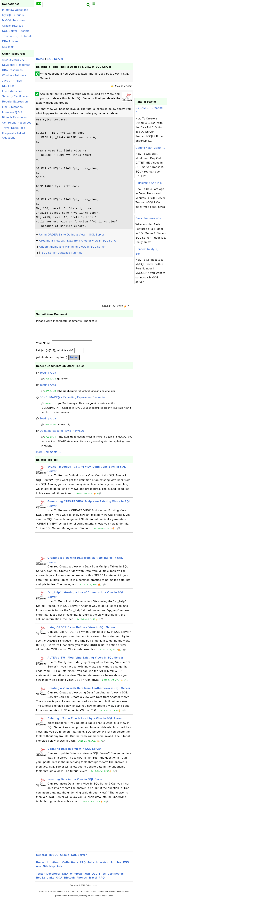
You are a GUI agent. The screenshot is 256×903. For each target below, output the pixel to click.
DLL (94, 877)
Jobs (91, 865)
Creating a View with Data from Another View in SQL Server (78, 240)
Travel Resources (13, 127)
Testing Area (48, 376)
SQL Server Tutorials (16, 31)
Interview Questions (15, 9)
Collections (70, 865)
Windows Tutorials (14, 75)
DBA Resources (12, 70)
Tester (40, 877)
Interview (102, 865)
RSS (126, 865)
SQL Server (55, 59)
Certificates (116, 877)
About (56, 865)
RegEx (40, 880)
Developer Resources (16, 64)
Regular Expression (15, 101)
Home (40, 59)
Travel (93, 880)
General (41, 858)
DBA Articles (10, 41)
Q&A (59, 880)
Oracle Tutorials (12, 25)
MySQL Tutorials (13, 15)
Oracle (64, 858)
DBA (65, 877)
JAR (87, 877)
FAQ (83, 865)
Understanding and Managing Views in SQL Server (72, 246)
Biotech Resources (14, 117)
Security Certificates (15, 96)
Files (102, 877)
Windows (76, 877)
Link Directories (12, 107)
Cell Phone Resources (16, 122)
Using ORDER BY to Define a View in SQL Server (71, 234)
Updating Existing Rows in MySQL (62, 434)
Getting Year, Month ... (150, 147)
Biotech (69, 880)
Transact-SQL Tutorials (17, 36)
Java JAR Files (12, 80)
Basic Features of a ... (150, 218)
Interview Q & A (12, 112)
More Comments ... (48, 455)
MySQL (53, 858)
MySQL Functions (13, 20)
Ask (38, 869)
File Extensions (12, 91)
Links (50, 880)
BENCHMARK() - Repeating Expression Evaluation (73, 400)
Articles (115, 865)
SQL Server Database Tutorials (61, 252)
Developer (53, 877)
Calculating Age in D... (150, 183)
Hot (48, 865)
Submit (74, 360)
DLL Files (8, 86)
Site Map (8, 46)
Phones (82, 880)
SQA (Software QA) (15, 59)
